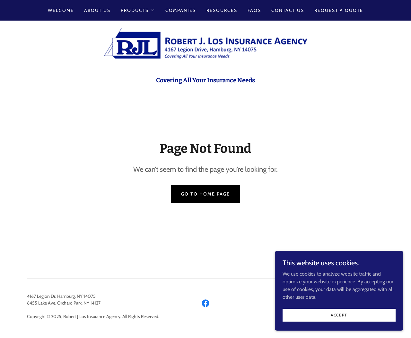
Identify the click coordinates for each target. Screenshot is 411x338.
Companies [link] (180, 10)
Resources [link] (221, 10)
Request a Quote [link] (338, 10)
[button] (138, 10)
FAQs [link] (254, 10)
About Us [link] (97, 10)
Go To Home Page (205, 194)
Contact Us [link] (287, 10)
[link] (205, 43)
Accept (339, 319)
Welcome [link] (61, 10)
